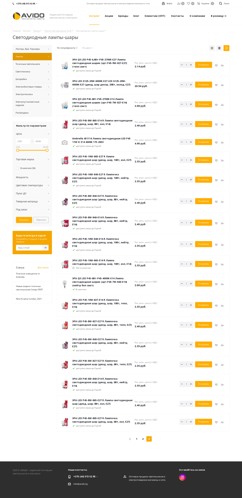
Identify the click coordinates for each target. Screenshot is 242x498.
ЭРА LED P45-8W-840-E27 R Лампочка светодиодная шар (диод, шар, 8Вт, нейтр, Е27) (100, 199)
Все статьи (43, 267)
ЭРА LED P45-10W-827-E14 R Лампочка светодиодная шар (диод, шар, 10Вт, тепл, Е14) (100, 303)
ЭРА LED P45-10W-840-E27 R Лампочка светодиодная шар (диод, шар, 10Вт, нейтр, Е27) (100, 178)
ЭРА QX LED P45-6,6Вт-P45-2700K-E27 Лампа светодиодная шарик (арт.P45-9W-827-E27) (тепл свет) (99, 63)
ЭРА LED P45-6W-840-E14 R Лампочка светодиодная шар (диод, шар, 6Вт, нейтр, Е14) (100, 382)
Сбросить (41, 219)
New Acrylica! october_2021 (29, 298)
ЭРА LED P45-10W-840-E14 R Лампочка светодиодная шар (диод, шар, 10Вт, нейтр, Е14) (100, 242)
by (86, 483)
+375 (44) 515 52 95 (84, 476)
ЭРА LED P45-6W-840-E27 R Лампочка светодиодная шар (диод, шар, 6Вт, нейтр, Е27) (100, 343)
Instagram (182, 477)
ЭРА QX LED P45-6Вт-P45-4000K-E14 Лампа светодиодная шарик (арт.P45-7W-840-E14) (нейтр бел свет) (99, 282)
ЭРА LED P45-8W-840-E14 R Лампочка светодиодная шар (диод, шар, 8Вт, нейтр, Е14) (100, 221)
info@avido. (79, 483)
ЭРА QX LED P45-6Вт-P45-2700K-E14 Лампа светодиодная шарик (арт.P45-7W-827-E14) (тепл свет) (99, 102)
